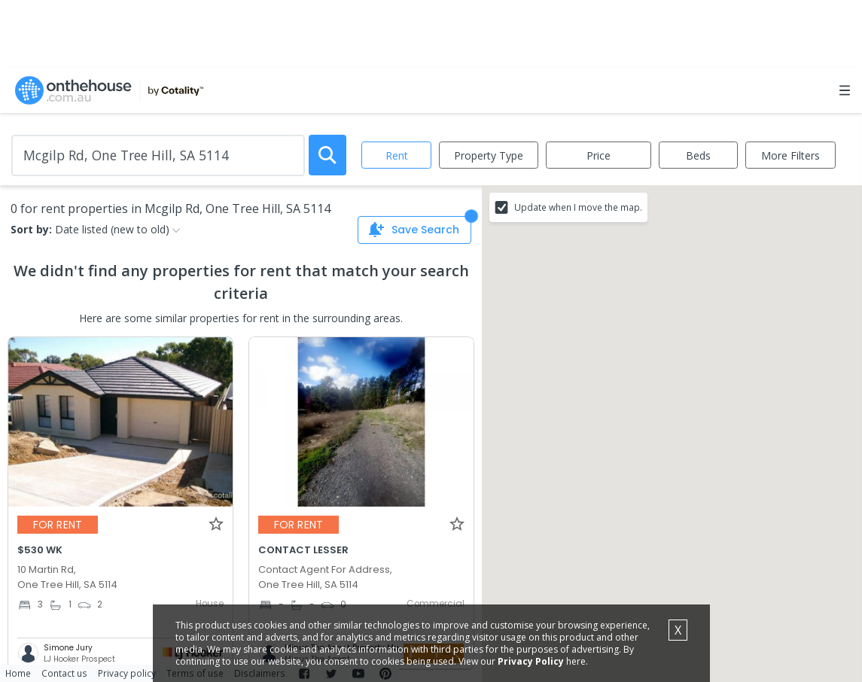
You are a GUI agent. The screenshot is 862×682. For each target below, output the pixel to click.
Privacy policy (127, 673)
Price (598, 155)
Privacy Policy (531, 661)
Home (18, 673)
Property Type (488, 155)
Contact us (64, 673)
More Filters (790, 155)
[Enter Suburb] (158, 155)
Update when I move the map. (578, 207)
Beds (698, 155)
